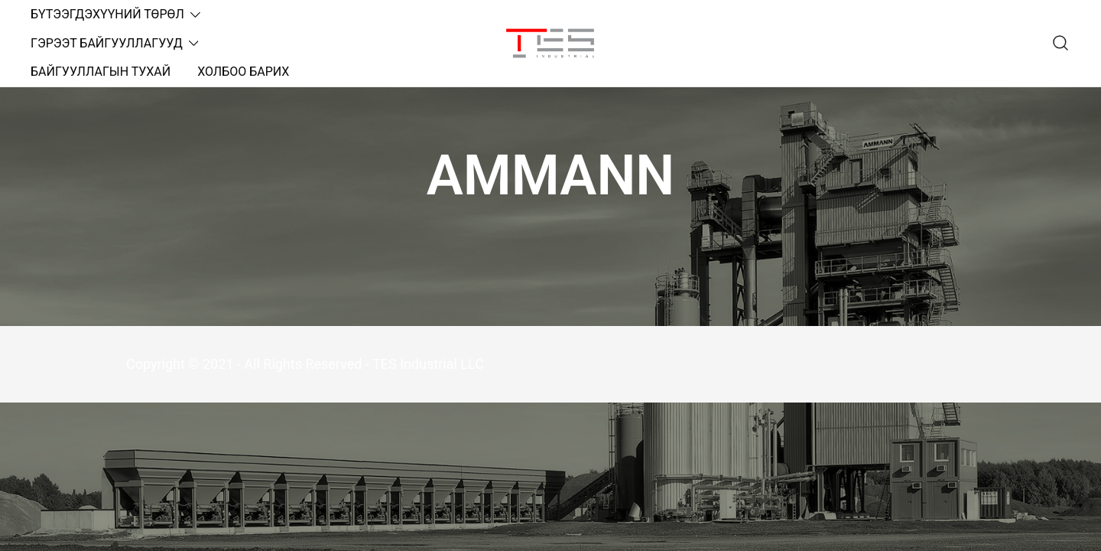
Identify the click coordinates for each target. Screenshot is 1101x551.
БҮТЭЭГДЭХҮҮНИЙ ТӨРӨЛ (107, 14)
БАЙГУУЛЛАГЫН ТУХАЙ (101, 71)
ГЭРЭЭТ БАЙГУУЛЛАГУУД (107, 43)
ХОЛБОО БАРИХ (243, 71)
